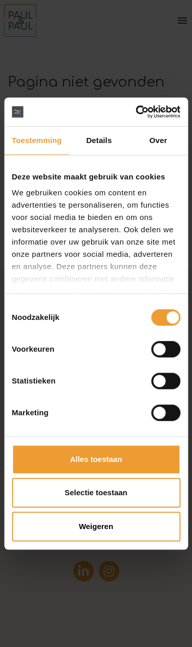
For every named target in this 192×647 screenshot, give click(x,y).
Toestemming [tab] (37, 140)
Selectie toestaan (96, 492)
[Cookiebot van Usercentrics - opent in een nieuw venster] (136, 111)
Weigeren (96, 526)
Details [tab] (99, 140)
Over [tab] (158, 140)
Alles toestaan (96, 459)
